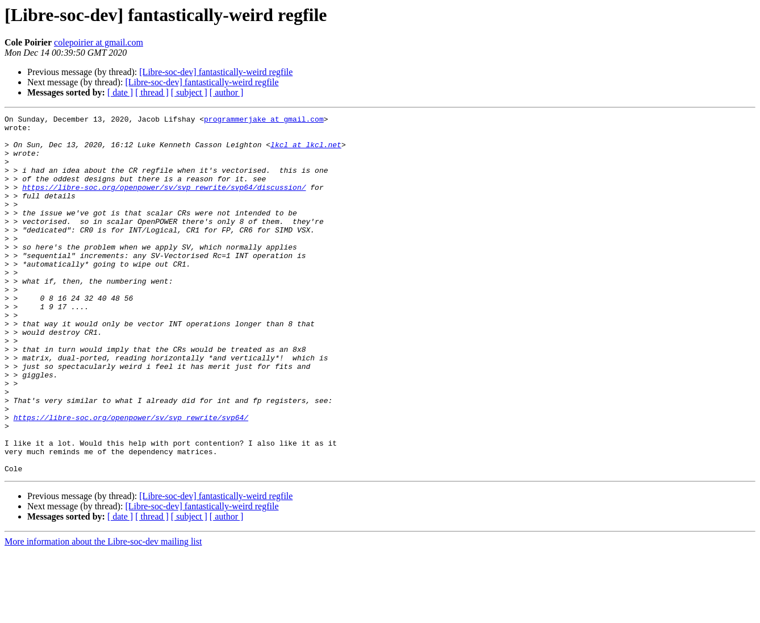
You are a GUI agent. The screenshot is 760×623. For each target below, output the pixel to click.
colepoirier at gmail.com (98, 42)
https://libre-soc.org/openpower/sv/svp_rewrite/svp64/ (131, 479)
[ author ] (227, 92)
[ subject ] (189, 92)
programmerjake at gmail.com (264, 120)
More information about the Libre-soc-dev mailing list (103, 613)
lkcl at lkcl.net (305, 151)
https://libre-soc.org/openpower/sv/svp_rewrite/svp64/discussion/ (164, 202)
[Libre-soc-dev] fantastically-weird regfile (216, 72)
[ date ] (120, 92)
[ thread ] (152, 92)
